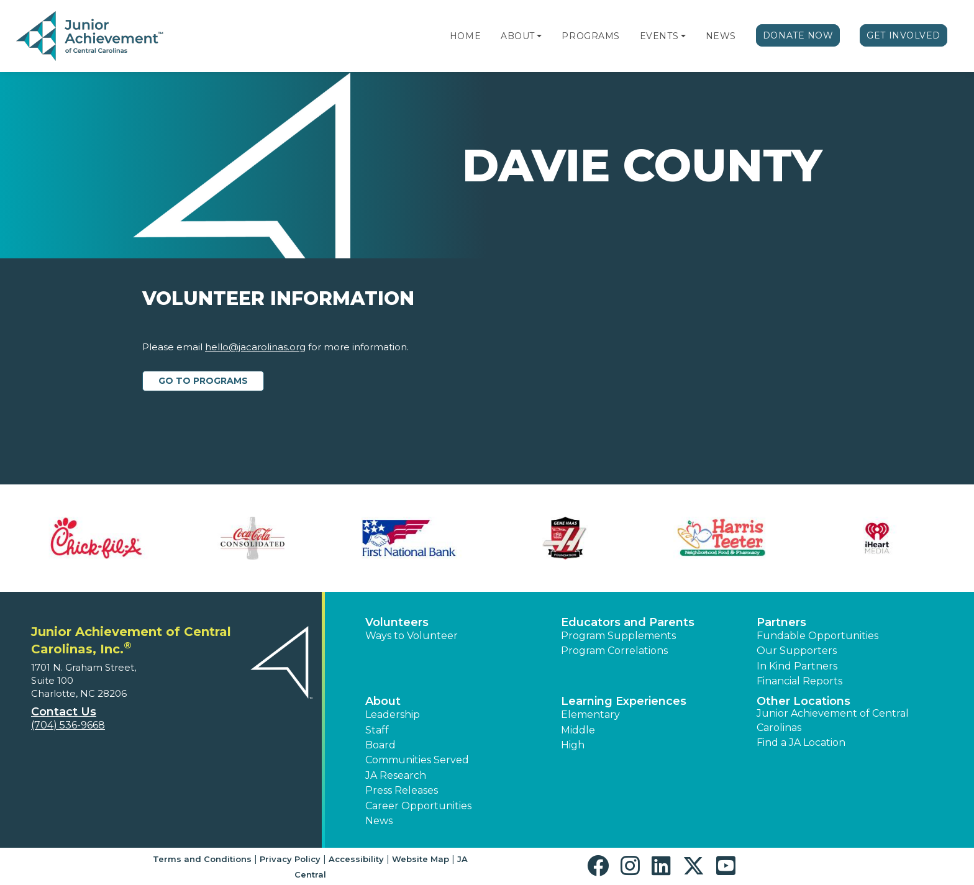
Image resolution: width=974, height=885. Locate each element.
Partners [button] (781, 622)
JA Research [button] (395, 775)
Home (465, 36)
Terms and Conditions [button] (202, 859)
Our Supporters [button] (797, 650)
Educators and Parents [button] (627, 622)
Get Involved (903, 35)
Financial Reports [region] (799, 681)
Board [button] (380, 745)
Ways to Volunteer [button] (411, 636)
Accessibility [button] (356, 859)
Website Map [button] (420, 859)
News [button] (379, 821)
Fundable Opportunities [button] (817, 636)
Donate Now (798, 35)
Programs (590, 36)
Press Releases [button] (401, 790)
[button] (539, 36)
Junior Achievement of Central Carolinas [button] (833, 720)
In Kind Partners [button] (797, 666)
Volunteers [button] (397, 622)
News (721, 36)
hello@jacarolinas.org (255, 347)
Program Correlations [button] (614, 650)
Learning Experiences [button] (623, 701)
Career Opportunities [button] (418, 806)
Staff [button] (377, 730)
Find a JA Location (801, 742)
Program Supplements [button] (618, 636)
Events (659, 36)
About (518, 36)
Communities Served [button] (417, 760)
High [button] (573, 745)
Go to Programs (203, 380)
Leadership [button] (392, 714)
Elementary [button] (590, 714)
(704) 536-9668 (68, 725)
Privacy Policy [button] (290, 859)
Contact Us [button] (63, 711)
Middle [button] (578, 730)
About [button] (383, 701)
